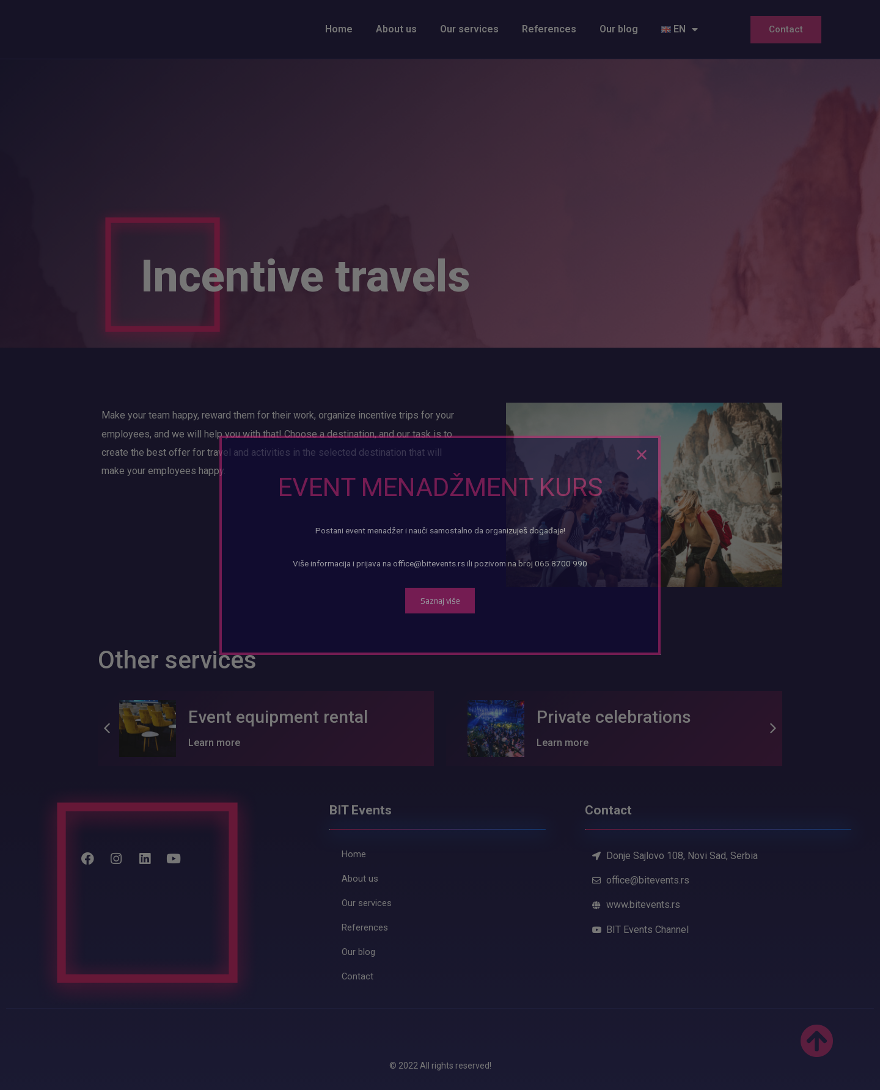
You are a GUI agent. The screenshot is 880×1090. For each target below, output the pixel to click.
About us (396, 29)
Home (339, 29)
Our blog (619, 29)
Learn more (214, 742)
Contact (786, 29)
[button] (107, 728)
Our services (469, 29)
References (549, 29)
